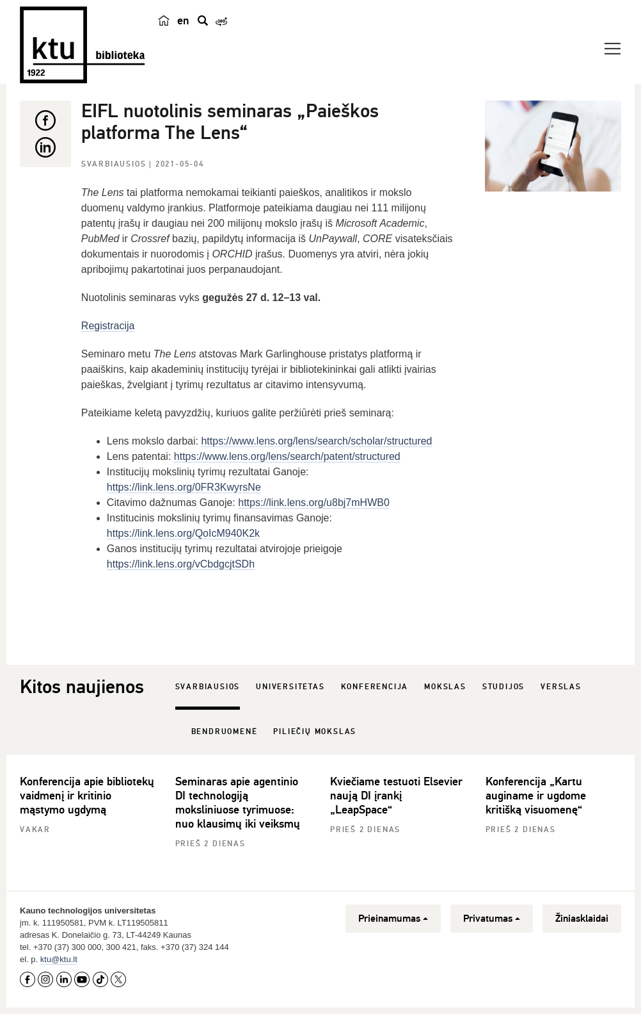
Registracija (108, 325)
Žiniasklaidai (581, 918)
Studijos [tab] (503, 687)
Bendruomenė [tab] (224, 732)
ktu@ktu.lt (58, 959)
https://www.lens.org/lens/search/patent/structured (287, 456)
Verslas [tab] (561, 687)
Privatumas (491, 918)
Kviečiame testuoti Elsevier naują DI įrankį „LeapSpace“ (396, 795)
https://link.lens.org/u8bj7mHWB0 (314, 502)
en (183, 20)
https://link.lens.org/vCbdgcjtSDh (181, 564)
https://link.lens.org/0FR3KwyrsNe (184, 487)
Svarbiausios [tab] (208, 687)
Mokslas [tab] (445, 687)
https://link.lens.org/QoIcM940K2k (183, 533)
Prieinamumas (393, 918)
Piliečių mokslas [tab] (314, 732)
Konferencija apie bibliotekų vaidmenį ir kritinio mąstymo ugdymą (87, 795)
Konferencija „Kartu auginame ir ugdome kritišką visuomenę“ (536, 795)
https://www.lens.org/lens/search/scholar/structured (316, 441)
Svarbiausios (115, 164)
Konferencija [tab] (375, 687)
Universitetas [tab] (290, 687)
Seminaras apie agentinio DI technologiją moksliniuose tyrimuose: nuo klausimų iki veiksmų (237, 802)
